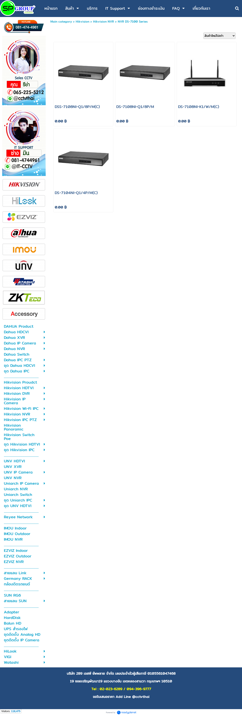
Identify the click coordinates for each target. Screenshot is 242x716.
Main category (61, 21)
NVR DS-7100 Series (133, 21)
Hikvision (82, 21)
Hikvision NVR (103, 21)
